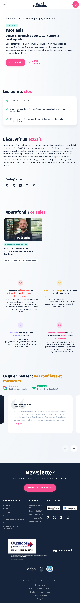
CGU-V (40, 599)
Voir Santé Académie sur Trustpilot (43, 387)
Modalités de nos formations (10, 528)
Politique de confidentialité (40, 588)
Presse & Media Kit (35, 506)
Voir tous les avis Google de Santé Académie (14, 387)
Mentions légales (40, 595)
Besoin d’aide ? (35, 511)
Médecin (6, 505)
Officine (6, 512)
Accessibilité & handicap (14, 519)
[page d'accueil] (40, 4)
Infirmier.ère (8, 509)
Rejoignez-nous (36, 514)
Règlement (40, 585)
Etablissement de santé (13, 516)
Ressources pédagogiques (14, 523)
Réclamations (35, 522)
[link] (52, 18)
